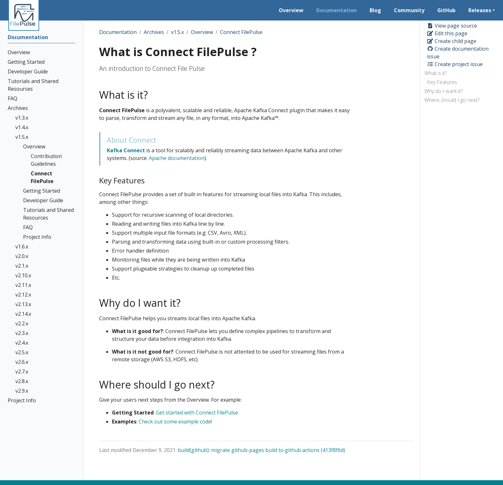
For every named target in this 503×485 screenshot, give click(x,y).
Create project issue (455, 64)
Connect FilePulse (241, 32)
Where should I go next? (451, 100)
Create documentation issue (458, 52)
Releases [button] (479, 10)
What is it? (435, 73)
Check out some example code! (175, 421)
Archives (154, 32)
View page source (452, 25)
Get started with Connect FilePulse (197, 412)
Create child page (451, 41)
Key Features (442, 82)
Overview (202, 32)
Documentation (118, 32)
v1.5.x (177, 32)
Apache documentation (176, 158)
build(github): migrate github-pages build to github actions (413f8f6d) (261, 450)
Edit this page (447, 33)
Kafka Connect (126, 150)
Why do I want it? (443, 91)
